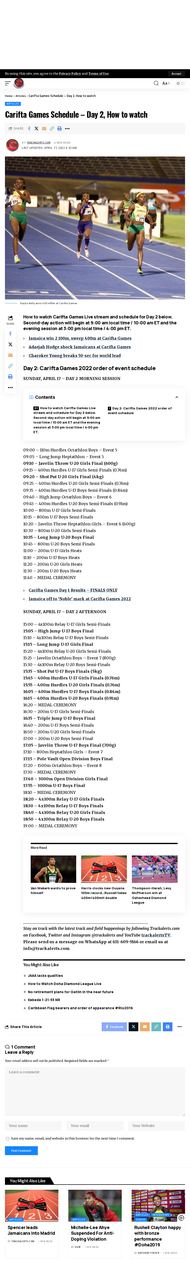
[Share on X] (36, 129)
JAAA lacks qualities (46, 975)
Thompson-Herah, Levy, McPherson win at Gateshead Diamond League (152, 895)
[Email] (44, 129)
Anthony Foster (148, 1259)
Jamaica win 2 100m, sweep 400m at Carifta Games (83, 338)
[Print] (59, 129)
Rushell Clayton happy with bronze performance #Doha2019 (157, 1242)
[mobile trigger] (9, 83)
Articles (21, 95)
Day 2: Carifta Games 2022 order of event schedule (140, 410)
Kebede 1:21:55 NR (45, 999)
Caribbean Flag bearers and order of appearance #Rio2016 (81, 1007)
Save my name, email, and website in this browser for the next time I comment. (73, 1144)
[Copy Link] (51, 129)
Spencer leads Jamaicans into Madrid (31, 1237)
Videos (140, 1226)
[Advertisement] (95, 34)
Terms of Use (100, 73)
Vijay (78, 1254)
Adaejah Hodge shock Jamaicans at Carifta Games (82, 346)
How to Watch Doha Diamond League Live (66, 983)
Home (9, 95)
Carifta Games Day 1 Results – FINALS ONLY (75, 590)
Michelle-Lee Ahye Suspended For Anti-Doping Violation (92, 1240)
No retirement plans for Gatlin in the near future (72, 991)
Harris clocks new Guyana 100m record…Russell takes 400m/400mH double (103, 895)
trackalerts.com (40, 143)
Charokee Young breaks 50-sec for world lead (77, 355)
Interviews (161, 1221)
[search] (156, 83)
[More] (67, 129)
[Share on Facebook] (28, 129)
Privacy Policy (70, 73)
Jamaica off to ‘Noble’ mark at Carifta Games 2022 (82, 599)
